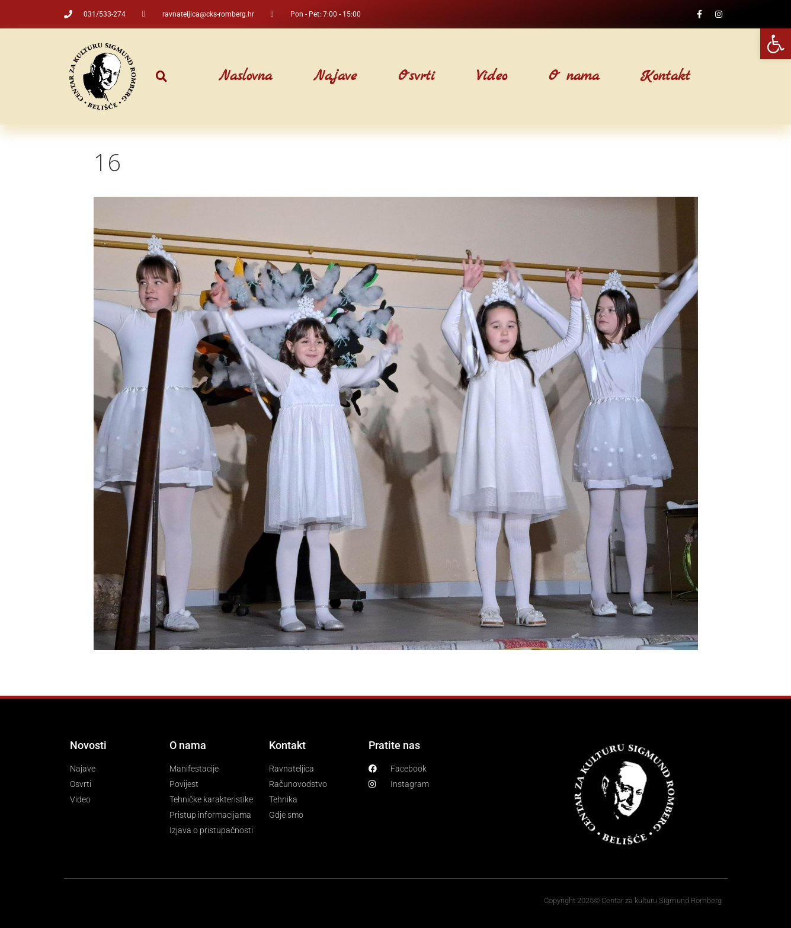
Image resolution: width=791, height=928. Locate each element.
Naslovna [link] (245, 76)
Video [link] (491, 76)
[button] (161, 76)
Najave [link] (335, 76)
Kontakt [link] (665, 76)
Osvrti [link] (416, 76)
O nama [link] (574, 76)
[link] (775, 43)
